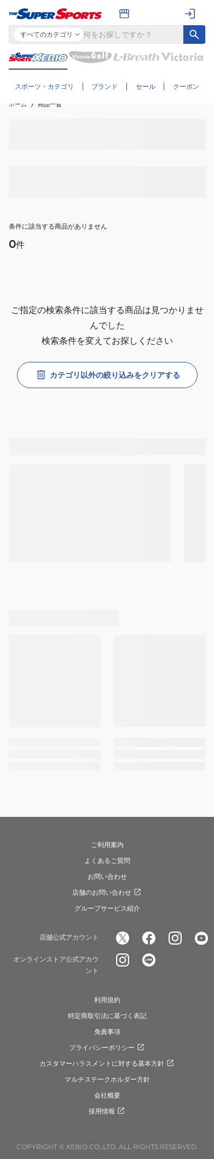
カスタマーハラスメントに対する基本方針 (107, 1063)
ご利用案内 (107, 844)
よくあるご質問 (107, 860)
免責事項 (107, 1031)
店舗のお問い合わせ (107, 892)
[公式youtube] (201, 938)
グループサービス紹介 (107, 908)
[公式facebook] (148, 938)
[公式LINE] (148, 960)
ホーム (18, 104)
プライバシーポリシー (107, 1047)
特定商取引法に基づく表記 (107, 1016)
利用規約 (107, 1000)
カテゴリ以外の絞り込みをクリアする (107, 375)
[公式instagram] (175, 938)
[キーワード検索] (194, 34)
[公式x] (122, 938)
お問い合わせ (107, 876)
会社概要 (107, 1095)
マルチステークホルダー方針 (107, 1079)
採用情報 (107, 1111)
